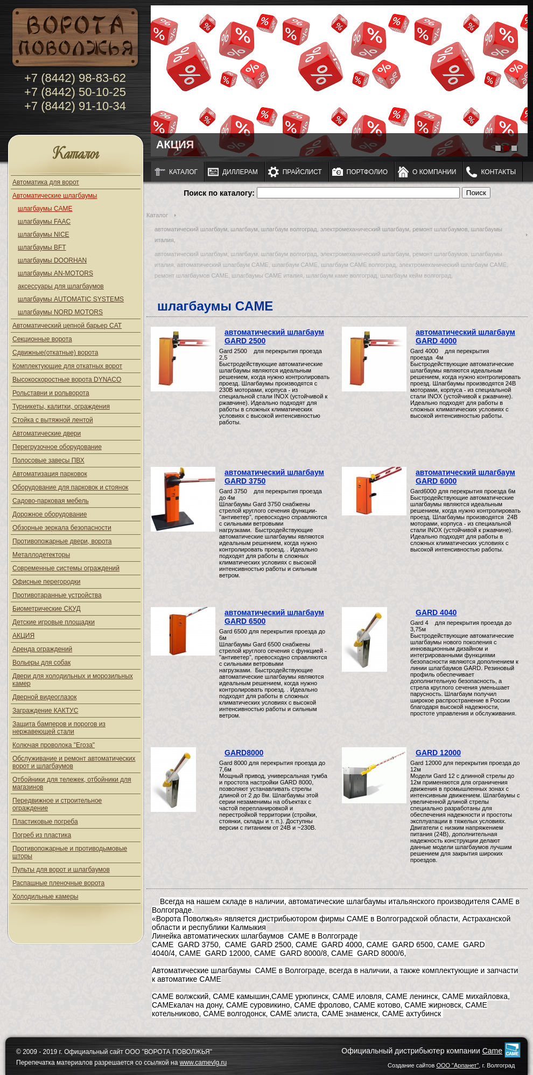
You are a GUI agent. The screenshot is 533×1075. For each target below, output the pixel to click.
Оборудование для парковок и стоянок (70, 487)
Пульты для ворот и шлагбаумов (61, 869)
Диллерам (240, 172)
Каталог (75, 154)
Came (492, 1050)
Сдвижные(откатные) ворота (55, 352)
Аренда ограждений (42, 649)
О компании (434, 172)
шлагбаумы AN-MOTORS (55, 273)
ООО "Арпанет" (457, 1065)
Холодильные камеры (45, 896)
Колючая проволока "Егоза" (53, 745)
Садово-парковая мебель (50, 501)
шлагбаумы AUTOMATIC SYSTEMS (71, 299)
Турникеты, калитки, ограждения (61, 406)
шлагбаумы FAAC (44, 221)
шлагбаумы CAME (45, 208)
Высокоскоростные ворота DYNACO (66, 379)
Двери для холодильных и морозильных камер (72, 679)
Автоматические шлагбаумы (54, 195)
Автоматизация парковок (49, 474)
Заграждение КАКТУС (45, 710)
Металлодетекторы (41, 555)
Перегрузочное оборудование (57, 447)
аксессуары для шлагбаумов (61, 286)
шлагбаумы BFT (42, 247)
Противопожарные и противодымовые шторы (69, 852)
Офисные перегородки (46, 581)
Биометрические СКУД (46, 608)
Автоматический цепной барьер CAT (67, 325)
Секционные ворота (42, 339)
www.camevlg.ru (203, 1062)
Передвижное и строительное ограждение (57, 804)
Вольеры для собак (41, 662)
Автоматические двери (46, 433)
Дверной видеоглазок (44, 697)
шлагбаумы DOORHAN (52, 260)
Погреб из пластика (41, 835)
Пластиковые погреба (45, 821)
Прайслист (302, 172)
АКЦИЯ (23, 635)
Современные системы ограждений (66, 568)
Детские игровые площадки (53, 622)
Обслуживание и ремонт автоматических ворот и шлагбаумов (74, 762)
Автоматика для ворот (45, 182)
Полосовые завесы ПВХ (48, 460)
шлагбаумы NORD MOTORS (60, 312)
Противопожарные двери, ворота (62, 541)
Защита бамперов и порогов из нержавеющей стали (59, 727)
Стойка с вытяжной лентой (52, 420)
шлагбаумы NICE (43, 234)
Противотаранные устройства (57, 595)
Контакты (498, 172)
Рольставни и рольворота (50, 393)
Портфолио (367, 172)
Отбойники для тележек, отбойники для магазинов (71, 783)
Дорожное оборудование (49, 514)
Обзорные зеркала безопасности (61, 528)
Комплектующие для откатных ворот (67, 366)
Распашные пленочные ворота (58, 883)
